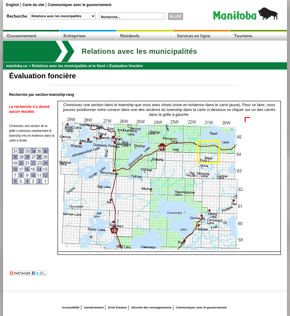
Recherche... (110, 17)
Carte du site (33, 5)
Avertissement (94, 307)
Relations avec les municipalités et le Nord (68, 66)
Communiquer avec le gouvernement (79, 5)
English (12, 5)
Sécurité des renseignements (151, 307)
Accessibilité (70, 307)
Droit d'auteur (117, 307)
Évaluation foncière (126, 66)
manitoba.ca (16, 66)
